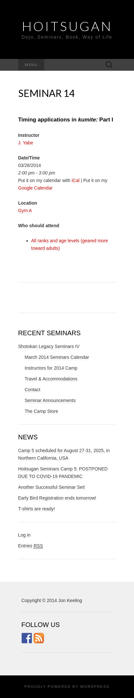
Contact (32, 389)
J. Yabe (25, 142)
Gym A (25, 210)
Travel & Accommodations (51, 378)
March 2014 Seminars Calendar (57, 357)
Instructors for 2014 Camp (51, 368)
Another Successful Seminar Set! (51, 487)
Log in (24, 535)
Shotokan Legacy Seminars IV (49, 346)
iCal (76, 180)
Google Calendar (35, 188)
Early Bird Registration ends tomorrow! (57, 498)
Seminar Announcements (50, 400)
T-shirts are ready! (36, 508)
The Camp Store (41, 411)
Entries (30, 546)
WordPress (95, 687)
